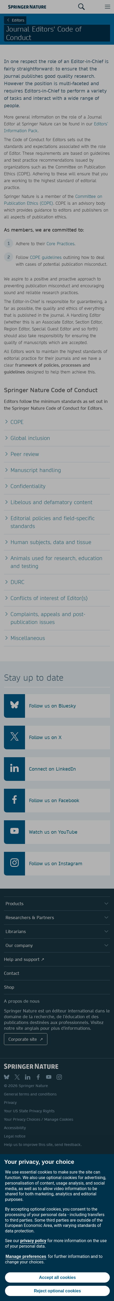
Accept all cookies (57, 1277)
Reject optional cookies (57, 1291)
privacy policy (33, 1240)
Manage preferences (26, 1256)
